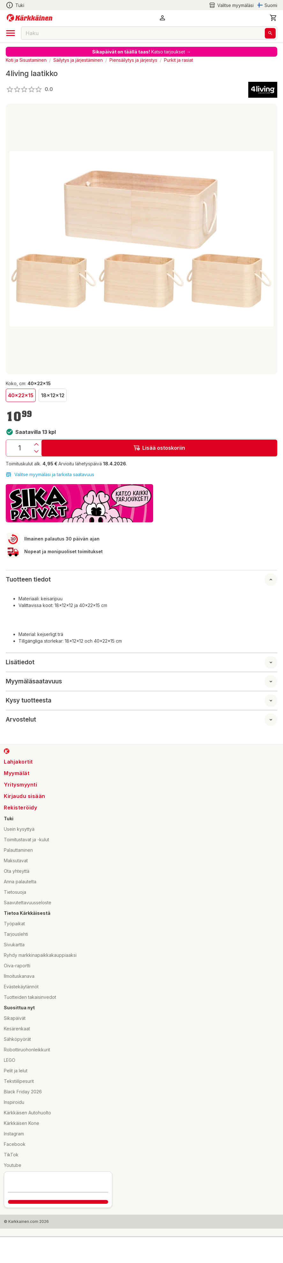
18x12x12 (52, 395)
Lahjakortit (18, 762)
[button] (162, 18)
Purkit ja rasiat (178, 60)
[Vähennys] (36, 451)
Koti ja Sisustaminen (26, 60)
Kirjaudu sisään (24, 796)
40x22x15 (21, 395)
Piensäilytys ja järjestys (133, 60)
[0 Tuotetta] (273, 18)
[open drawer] (10, 33)
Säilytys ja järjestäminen (78, 60)
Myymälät (16, 773)
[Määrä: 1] (19, 448)
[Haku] (270, 33)
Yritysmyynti (20, 784)
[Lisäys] (36, 444)
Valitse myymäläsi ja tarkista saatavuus (50, 474)
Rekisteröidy (20, 807)
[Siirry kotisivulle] (29, 18)
